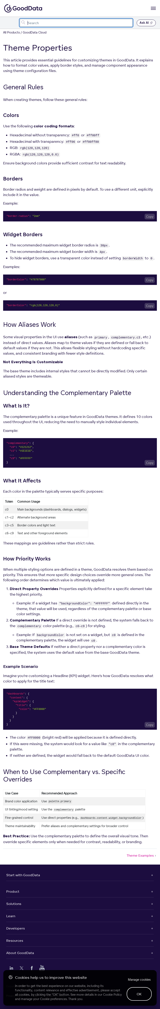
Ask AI (146, 23)
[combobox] (76, 23)
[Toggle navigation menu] (8, 23)
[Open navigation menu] (153, 8)
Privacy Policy (14, 995)
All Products (11, 32)
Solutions (13, 904)
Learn (10, 916)
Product (12, 891)
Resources (14, 940)
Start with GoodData (23, 875)
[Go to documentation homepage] (23, 8)
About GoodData (20, 953)
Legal (34, 995)
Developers (15, 928)
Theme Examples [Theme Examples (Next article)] (142, 855)
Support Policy (55, 995)
